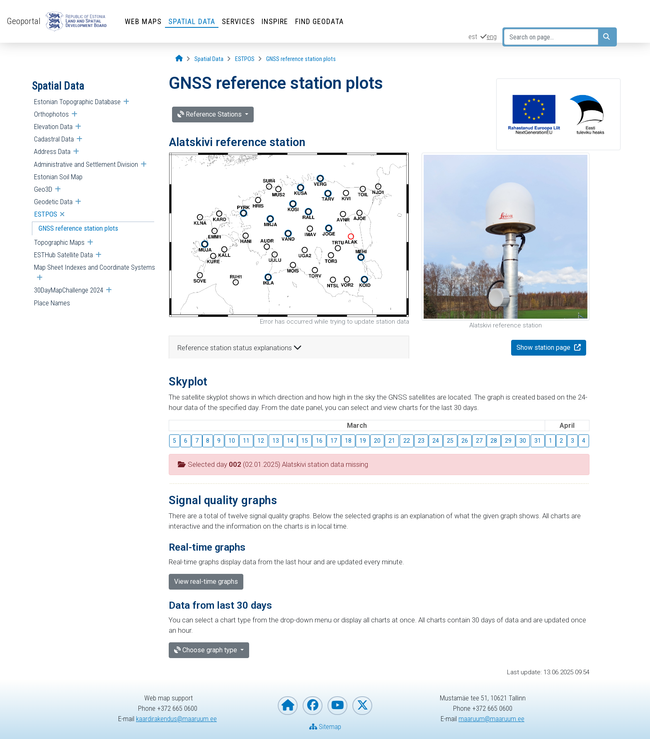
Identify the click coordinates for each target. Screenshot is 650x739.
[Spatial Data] (208, 59)
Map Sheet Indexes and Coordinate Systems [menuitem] (94, 267)
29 (508, 440)
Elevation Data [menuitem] (53, 126)
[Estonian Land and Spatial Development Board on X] (362, 705)
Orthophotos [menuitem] (51, 114)
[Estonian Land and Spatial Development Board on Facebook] (313, 705)
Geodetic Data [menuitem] (53, 202)
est (472, 36)
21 (391, 440)
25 (450, 440)
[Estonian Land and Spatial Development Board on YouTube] (337, 705)
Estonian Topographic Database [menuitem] (77, 102)
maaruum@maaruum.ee (491, 719)
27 (479, 440)
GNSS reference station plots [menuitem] (78, 228)
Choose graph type (206, 650)
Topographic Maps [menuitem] (59, 242)
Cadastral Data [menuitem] (54, 139)
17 (333, 440)
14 (290, 440)
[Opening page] (179, 58)
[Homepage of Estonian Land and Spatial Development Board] (288, 705)
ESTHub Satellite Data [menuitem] (63, 255)
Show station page (544, 347)
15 (304, 440)
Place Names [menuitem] (52, 303)
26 (464, 440)
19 (362, 440)
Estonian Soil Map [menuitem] (58, 177)
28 (493, 440)
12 (260, 440)
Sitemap (325, 726)
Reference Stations (210, 114)
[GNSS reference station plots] (301, 59)
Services (238, 21)
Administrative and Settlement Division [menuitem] (86, 164)
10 (231, 440)
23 (421, 440)
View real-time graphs (206, 581)
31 (537, 440)
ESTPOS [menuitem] (45, 214)
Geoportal (24, 21)
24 (435, 440)
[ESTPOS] (245, 59)
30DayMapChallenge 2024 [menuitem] (68, 290)
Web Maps (143, 21)
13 (275, 440)
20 (377, 440)
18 (348, 440)
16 (319, 440)
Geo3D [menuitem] (43, 189)
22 (406, 440)
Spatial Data (191, 21)
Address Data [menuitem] (52, 151)
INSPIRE (275, 21)
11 (246, 440)
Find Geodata (319, 21)
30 (522, 440)
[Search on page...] (551, 37)
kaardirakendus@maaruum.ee (176, 719)
